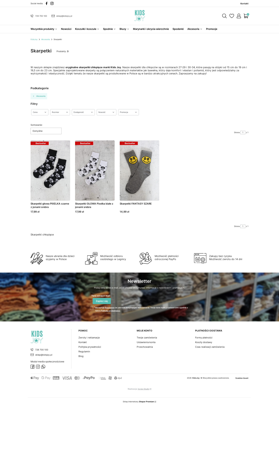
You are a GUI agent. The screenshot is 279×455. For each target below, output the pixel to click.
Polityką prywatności (110, 311)
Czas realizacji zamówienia (209, 346)
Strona (237, 132)
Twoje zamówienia (147, 337)
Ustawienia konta (146, 342)
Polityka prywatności (89, 346)
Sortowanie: (36, 125)
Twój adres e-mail (100, 295)
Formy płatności (203, 337)
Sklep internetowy (138, 401)
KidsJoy (34, 39)
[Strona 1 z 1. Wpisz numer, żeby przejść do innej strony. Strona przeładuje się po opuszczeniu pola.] (242, 132)
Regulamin (109, 307)
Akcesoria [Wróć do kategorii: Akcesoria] (38, 96)
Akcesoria (45, 39)
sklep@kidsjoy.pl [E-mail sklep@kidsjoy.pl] (64, 16)
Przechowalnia (145, 346)
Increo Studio (143, 389)
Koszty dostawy (203, 342)
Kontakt (82, 342)
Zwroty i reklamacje (89, 337)
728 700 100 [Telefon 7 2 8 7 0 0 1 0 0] (41, 16)
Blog (80, 356)
